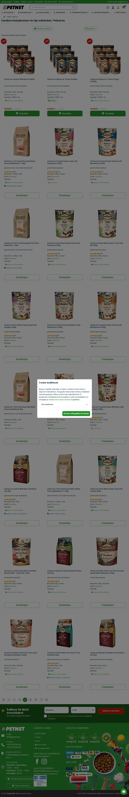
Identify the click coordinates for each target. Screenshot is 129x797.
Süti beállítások (47, 404)
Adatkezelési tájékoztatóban (60, 400)
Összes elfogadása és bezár (76, 413)
